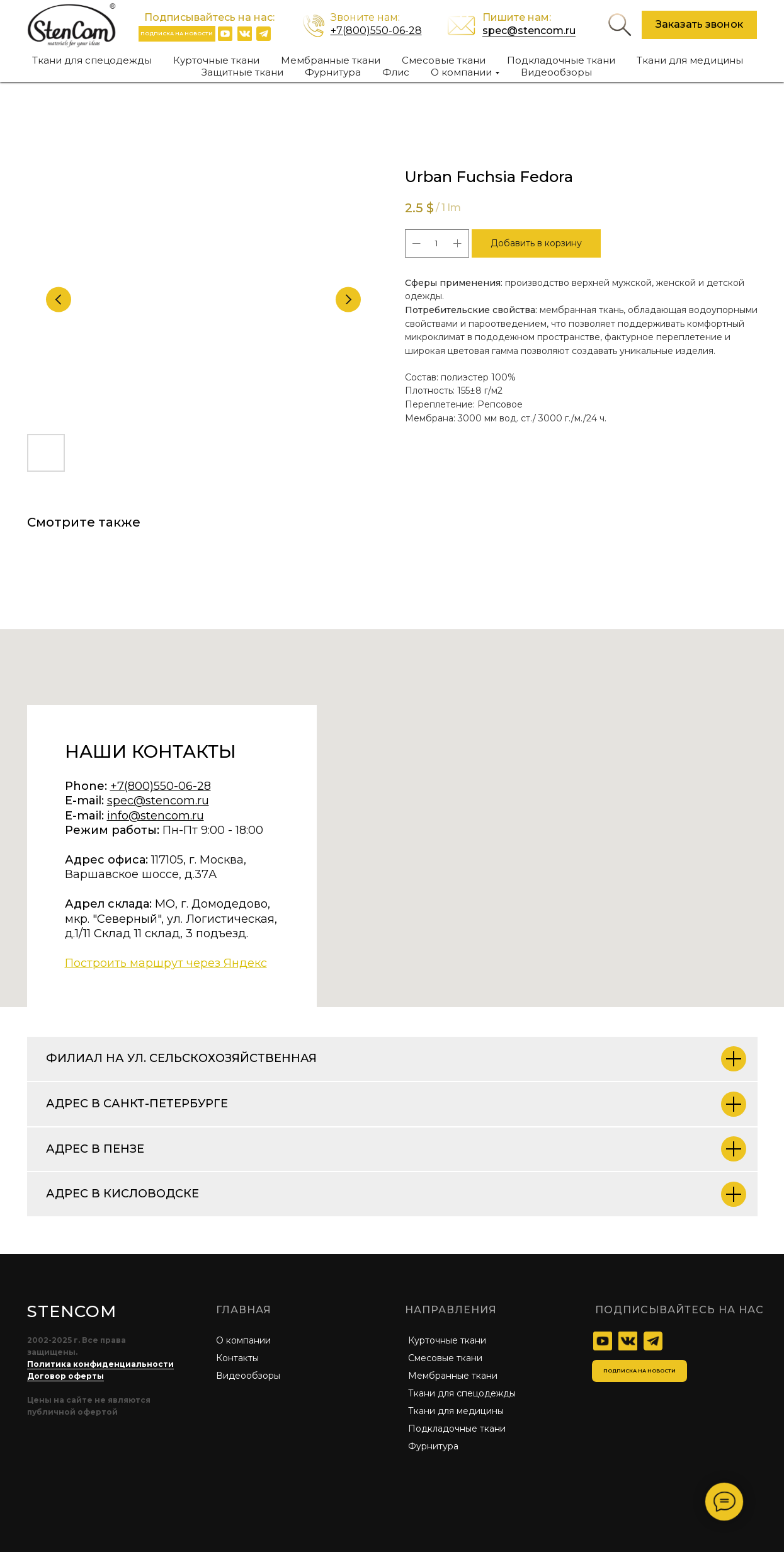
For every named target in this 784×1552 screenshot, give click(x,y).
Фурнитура (333, 72)
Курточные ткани (216, 60)
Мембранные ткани (330, 60)
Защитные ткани (242, 72)
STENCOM (71, 1311)
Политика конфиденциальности (100, 1364)
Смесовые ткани (444, 60)
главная (243, 1310)
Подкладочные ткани (561, 60)
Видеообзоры (556, 72)
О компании (243, 1340)
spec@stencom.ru (529, 31)
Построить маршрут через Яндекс (166, 963)
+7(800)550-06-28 (376, 31)
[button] (699, 25)
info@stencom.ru (155, 816)
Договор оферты (65, 1376)
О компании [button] (461, 72)
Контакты (237, 1358)
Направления (451, 1310)
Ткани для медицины (690, 60)
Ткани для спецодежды (92, 60)
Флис (395, 72)
